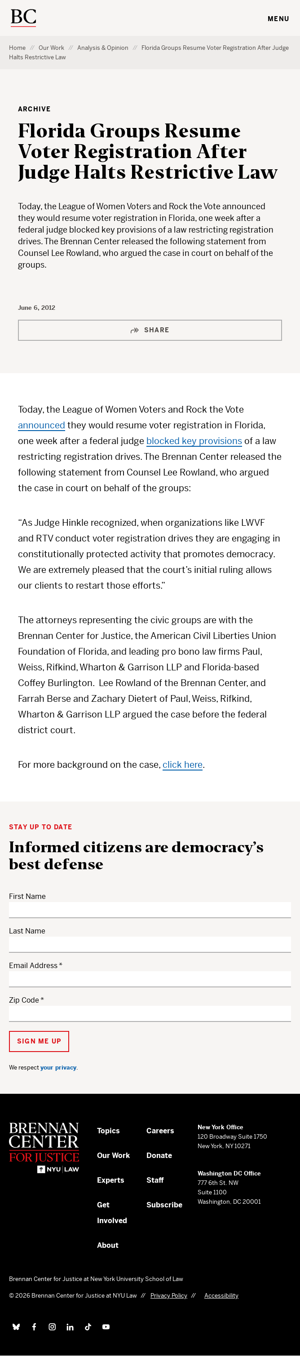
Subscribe (164, 1205)
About (108, 1245)
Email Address (33, 965)
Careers (160, 1131)
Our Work (51, 48)
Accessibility (221, 1295)
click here (183, 764)
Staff (155, 1180)
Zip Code (24, 1000)
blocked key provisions (194, 441)
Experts (110, 1180)
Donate (159, 1155)
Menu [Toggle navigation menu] (278, 19)
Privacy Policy (168, 1295)
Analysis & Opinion (102, 48)
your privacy (58, 1067)
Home (17, 48)
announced (41, 425)
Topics (108, 1131)
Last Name (27, 931)
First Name (27, 896)
